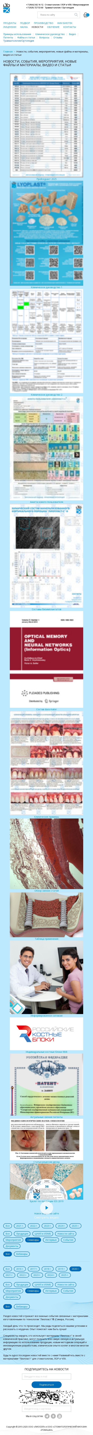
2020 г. (75, 1268)
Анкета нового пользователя (46, 450)
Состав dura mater (46, 661)
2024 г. (61, 1225)
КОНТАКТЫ (69, 27)
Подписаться (46, 1384)
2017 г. (33, 1268)
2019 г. (61, 1268)
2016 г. (20, 1268)
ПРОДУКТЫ (9, 23)
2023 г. (47, 1225)
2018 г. (47, 1268)
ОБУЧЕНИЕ (53, 27)
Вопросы (44, 37)
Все (8, 1225)
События (68, 1239)
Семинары (33, 1239)
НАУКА (24, 27)
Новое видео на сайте (46, 1212)
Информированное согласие (46, 979)
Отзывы (57, 37)
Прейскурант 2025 (46, 127)
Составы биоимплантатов (46, 557)
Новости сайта (65, 1233)
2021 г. (20, 1225)
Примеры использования (17, 34)
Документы (12, 1246)
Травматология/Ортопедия (18, 40)
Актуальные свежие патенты (46, 1086)
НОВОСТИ (37, 27)
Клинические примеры (46, 764)
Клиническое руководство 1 (46, 235)
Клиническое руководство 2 (46, 342)
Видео (72, 34)
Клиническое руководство (50, 34)
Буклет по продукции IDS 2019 (46, 1183)
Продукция (22, 1233)
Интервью (51, 1239)
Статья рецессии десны (46, 1141)
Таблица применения (46, 916)
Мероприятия (13, 1239)
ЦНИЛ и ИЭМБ (43, 1233)
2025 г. (75, 1225)
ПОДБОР (25, 23)
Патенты (8, 37)
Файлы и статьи (26, 37)
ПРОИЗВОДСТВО (43, 23)
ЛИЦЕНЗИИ (9, 27)
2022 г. (33, 1225)
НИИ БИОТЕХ (64, 23)
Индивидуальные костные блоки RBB (46, 1035)
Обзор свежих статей (46, 855)
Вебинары (21, 1253)
